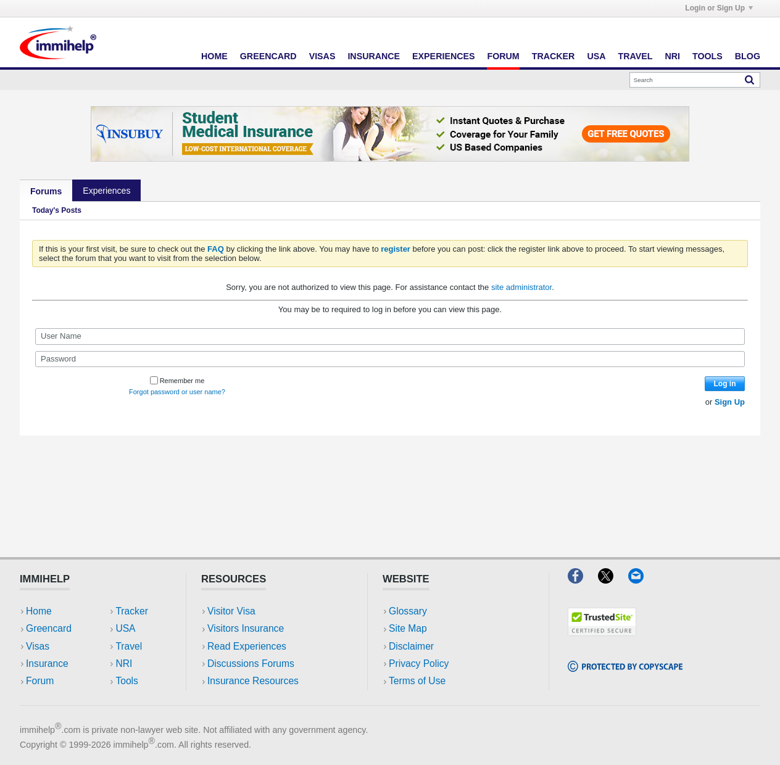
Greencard (268, 56)
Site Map (408, 628)
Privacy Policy (419, 663)
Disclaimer (411, 646)
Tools (707, 56)
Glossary (408, 611)
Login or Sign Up (719, 8)
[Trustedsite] (602, 632)
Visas (322, 56)
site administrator (521, 287)
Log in (725, 383)
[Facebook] (583, 579)
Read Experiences (246, 646)
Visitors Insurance (245, 628)
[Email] (641, 579)
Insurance (373, 56)
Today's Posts (56, 210)
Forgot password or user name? (177, 391)
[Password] (390, 359)
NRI (672, 56)
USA (596, 56)
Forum (503, 56)
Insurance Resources (253, 681)
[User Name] (390, 336)
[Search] (694, 80)
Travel (635, 56)
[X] (613, 579)
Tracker (553, 56)
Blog (747, 56)
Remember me (177, 380)
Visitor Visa (231, 611)
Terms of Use (417, 681)
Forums (46, 191)
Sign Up (730, 402)
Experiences (443, 56)
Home (214, 56)
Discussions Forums (250, 663)
